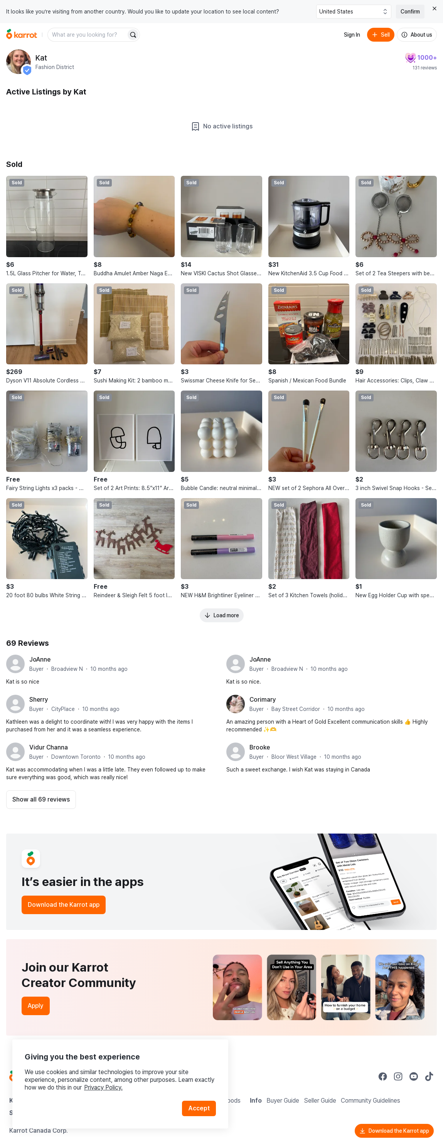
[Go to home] (21, 34)
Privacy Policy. (103, 1087)
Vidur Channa (48, 747)
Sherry (38, 699)
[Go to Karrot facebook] (382, 1076)
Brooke (259, 747)
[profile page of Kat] (18, 61)
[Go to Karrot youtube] (413, 1076)
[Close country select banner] (434, 8)
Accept (199, 1108)
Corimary (262, 699)
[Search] (133, 34)
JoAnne (40, 659)
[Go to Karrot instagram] (398, 1076)
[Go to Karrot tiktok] (429, 1076)
